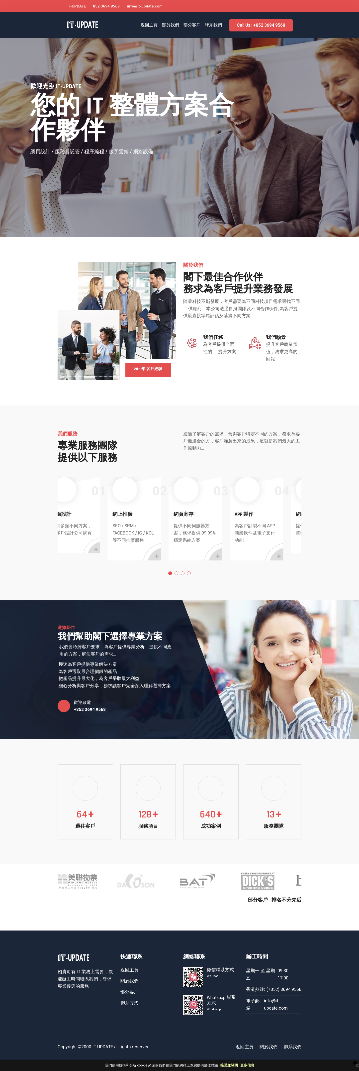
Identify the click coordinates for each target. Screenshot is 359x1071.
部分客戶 (191, 24)
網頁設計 (76, 514)
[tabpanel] (88, 515)
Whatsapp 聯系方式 (221, 1000)
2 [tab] (176, 573)
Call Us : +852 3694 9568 (261, 25)
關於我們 (170, 24)
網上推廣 (137, 514)
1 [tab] (170, 573)
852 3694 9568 (106, 6)
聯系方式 (129, 1002)
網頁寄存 (198, 514)
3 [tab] (182, 573)
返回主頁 (149, 24)
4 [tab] (189, 573)
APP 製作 (259, 514)
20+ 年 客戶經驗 (148, 369)
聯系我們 (213, 24)
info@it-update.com (145, 6)
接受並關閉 (229, 1065)
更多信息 (247, 1065)
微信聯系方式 (220, 970)
